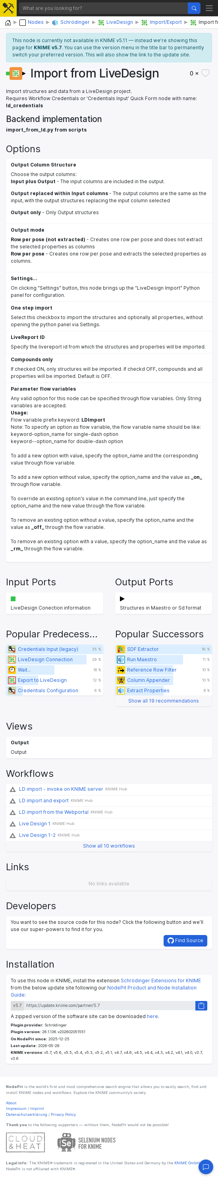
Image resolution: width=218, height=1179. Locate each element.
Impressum (16, 1108)
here (152, 1016)
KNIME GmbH (186, 1163)
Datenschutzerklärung (26, 1114)
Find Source (185, 940)
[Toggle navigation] (209, 8)
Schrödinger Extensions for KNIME (161, 980)
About (11, 1103)
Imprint (37, 1108)
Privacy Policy (63, 1114)
